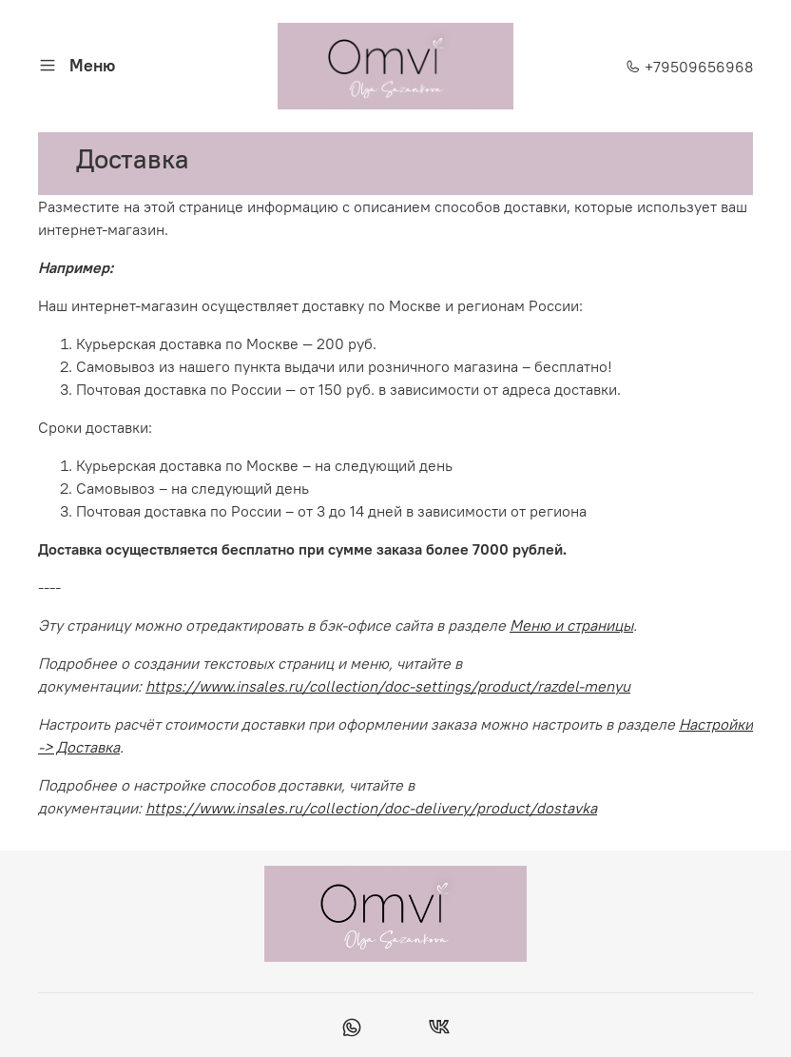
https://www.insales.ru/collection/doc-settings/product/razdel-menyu (387, 685)
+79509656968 (689, 66)
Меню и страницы (571, 625)
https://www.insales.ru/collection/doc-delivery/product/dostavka (371, 807)
